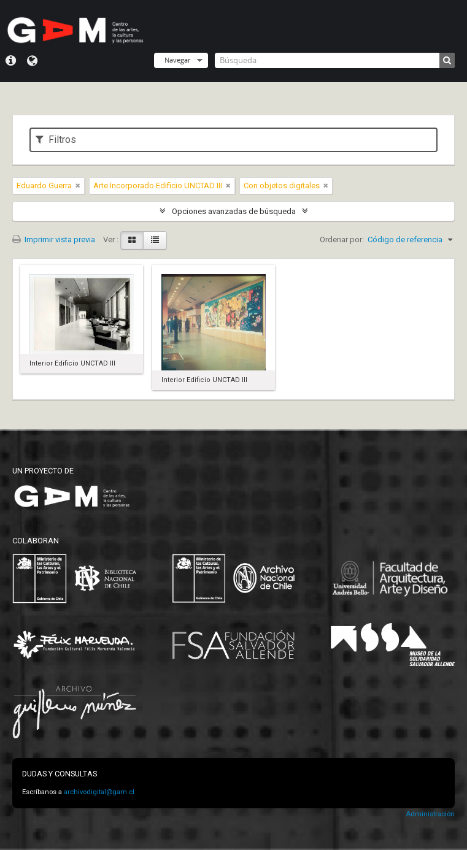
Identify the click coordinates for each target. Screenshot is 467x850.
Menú (10, 60)
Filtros (56, 139)
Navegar (177, 59)
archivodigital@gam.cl (99, 792)
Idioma (32, 60)
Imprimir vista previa (53, 239)
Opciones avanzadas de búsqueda (234, 211)
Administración (430, 814)
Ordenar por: (342, 239)
